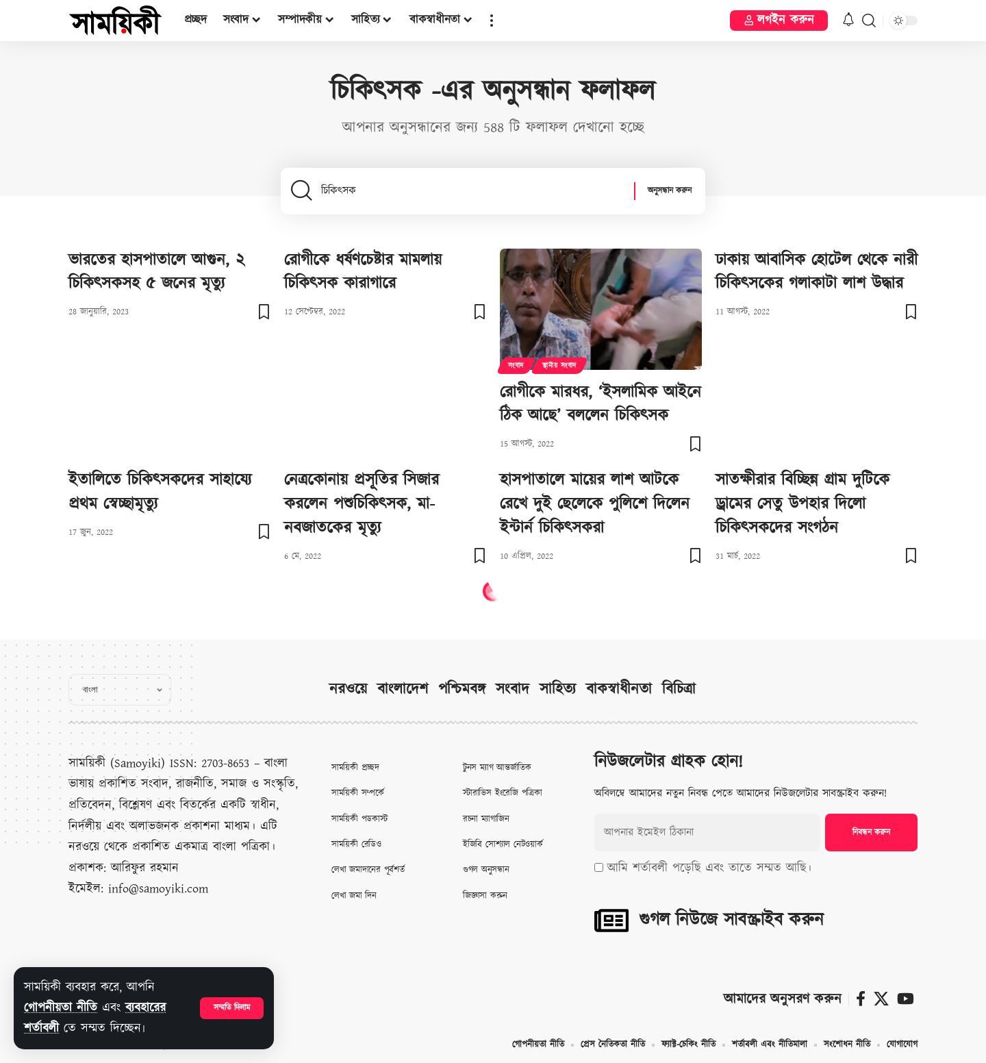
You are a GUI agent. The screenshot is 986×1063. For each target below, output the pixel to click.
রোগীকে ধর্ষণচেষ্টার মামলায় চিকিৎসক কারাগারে (363, 272)
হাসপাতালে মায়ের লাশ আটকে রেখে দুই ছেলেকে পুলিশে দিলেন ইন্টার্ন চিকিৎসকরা (595, 504)
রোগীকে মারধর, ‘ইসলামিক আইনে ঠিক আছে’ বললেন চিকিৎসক (600, 404)
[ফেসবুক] (860, 999)
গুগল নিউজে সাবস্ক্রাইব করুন (731, 920)
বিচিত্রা (679, 689)
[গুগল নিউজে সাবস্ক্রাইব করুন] (611, 920)
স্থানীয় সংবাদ (559, 366)
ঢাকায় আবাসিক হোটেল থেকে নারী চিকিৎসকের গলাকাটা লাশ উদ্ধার (817, 272)
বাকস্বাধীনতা (619, 689)
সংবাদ (516, 366)
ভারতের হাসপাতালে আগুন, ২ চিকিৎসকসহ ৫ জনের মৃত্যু (156, 272)
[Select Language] (119, 689)
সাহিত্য (558, 689)
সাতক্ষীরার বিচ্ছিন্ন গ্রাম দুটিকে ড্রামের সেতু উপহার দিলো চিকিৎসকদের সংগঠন (802, 504)
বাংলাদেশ (402, 689)
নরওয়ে (348, 689)
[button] (232, 1008)
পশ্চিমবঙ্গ (461, 689)
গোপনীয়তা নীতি (60, 1007)
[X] (881, 999)
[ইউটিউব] (906, 999)
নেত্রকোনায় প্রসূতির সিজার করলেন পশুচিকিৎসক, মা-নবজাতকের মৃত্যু (361, 504)
